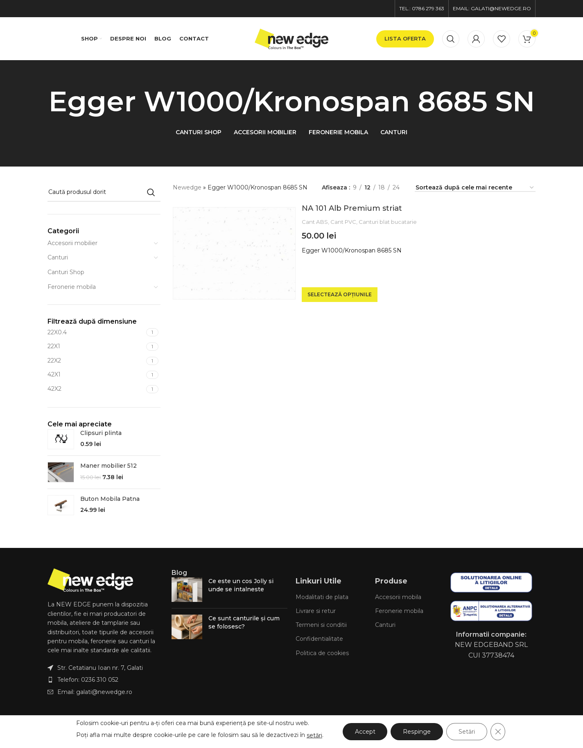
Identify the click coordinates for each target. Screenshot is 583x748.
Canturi (57, 257)
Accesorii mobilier (72, 243)
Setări (467, 731)
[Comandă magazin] (475, 188)
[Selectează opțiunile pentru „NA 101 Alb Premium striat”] (339, 294)
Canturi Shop (65, 272)
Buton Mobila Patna (110, 498)
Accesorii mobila (398, 597)
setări (314, 735)
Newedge (187, 187)
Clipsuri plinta (101, 433)
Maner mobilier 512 (108, 465)
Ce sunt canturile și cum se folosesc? (244, 622)
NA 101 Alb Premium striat (352, 208)
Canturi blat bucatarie (388, 222)
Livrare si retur (316, 611)
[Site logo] (291, 38)
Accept (365, 731)
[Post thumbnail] (187, 589)
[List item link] (105, 679)
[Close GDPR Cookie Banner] (497, 731)
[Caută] (450, 39)
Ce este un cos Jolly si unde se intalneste (240, 585)
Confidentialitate (319, 638)
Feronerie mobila (71, 287)
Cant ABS (315, 222)
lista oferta (405, 38)
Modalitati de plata (322, 597)
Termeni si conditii (321, 625)
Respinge (417, 731)
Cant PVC (343, 222)
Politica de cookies (322, 653)
